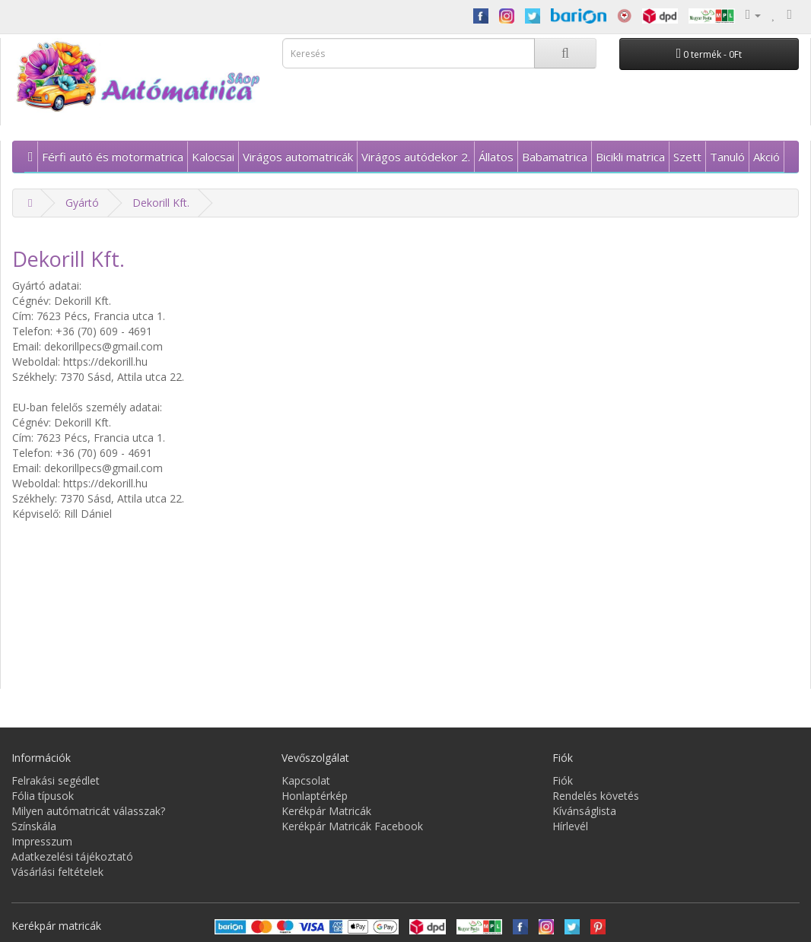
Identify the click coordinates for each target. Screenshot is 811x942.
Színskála (33, 826)
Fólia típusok (42, 795)
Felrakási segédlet (55, 780)
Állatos (496, 156)
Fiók (562, 780)
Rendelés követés (595, 795)
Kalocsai (213, 156)
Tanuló (727, 156)
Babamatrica (554, 156)
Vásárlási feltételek (57, 871)
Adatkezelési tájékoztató (72, 856)
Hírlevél (570, 826)
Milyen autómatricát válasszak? (88, 811)
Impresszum (41, 841)
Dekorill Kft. (160, 202)
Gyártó (82, 202)
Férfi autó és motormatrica (112, 156)
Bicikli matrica (630, 156)
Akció (766, 156)
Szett (687, 156)
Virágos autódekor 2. (415, 156)
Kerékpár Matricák (326, 811)
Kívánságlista (584, 811)
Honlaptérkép (314, 795)
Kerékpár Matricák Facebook (352, 826)
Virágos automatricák (298, 156)
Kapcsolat (305, 780)
